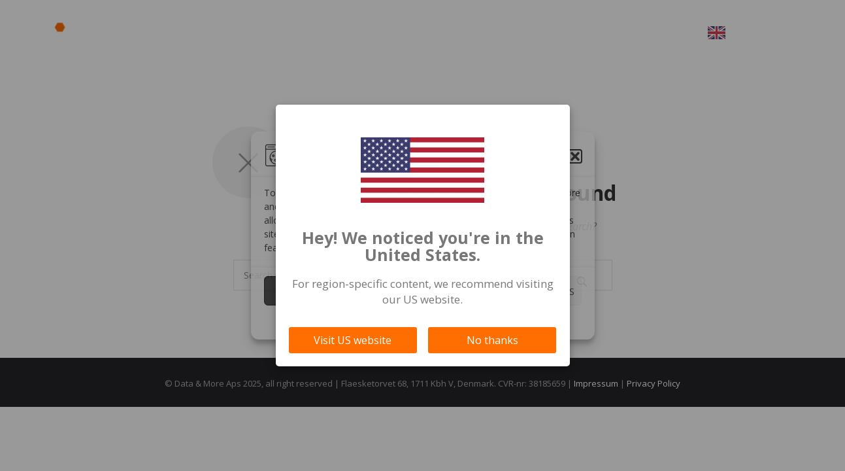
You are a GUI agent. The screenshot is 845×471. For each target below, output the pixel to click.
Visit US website (352, 340)
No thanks (492, 340)
